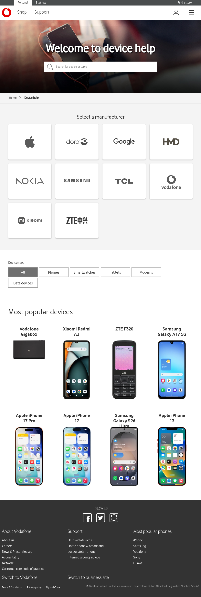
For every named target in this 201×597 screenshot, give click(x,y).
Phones (53, 272)
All (23, 272)
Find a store (185, 2)
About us (8, 540)
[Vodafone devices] (171, 181)
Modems (146, 272)
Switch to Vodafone (19, 577)
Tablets (115, 272)
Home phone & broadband (86, 546)
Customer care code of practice (23, 569)
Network (8, 563)
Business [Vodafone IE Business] (41, 2)
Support (42, 12)
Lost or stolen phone (82, 552)
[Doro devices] (77, 142)
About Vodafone (16, 531)
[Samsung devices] (77, 181)
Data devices (23, 283)
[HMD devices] (171, 142)
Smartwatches (85, 272)
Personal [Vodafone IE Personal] (23, 2)
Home (13, 98)
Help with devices (80, 540)
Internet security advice (84, 557)
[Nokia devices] (29, 181)
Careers (7, 546)
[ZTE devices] (77, 220)
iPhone (138, 540)
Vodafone (139, 552)
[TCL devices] (124, 181)
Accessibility (10, 557)
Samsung (139, 546)
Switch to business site (88, 577)
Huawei (138, 563)
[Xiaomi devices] (29, 220)
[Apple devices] (29, 142)
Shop (22, 12)
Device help (31, 98)
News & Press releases (17, 552)
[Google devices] (124, 142)
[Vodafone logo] (6, 12)
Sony (136, 557)
